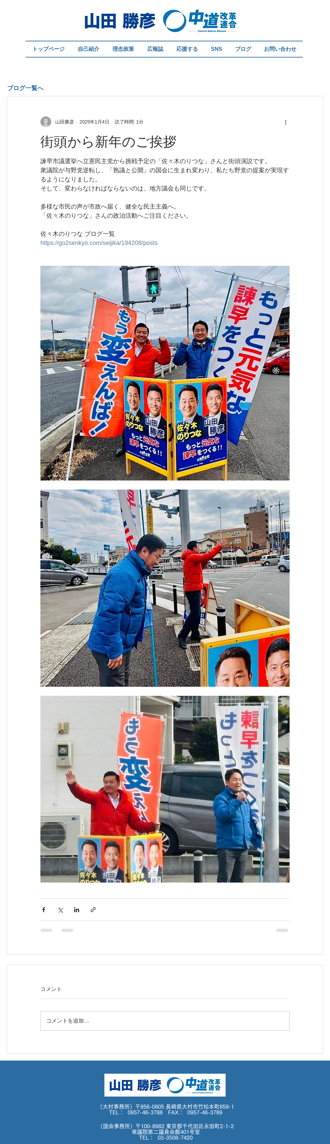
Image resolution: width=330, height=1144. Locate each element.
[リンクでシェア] (93, 909)
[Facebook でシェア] (43, 909)
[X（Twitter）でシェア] (60, 909)
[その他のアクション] (286, 122)
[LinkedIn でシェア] (76, 909)
